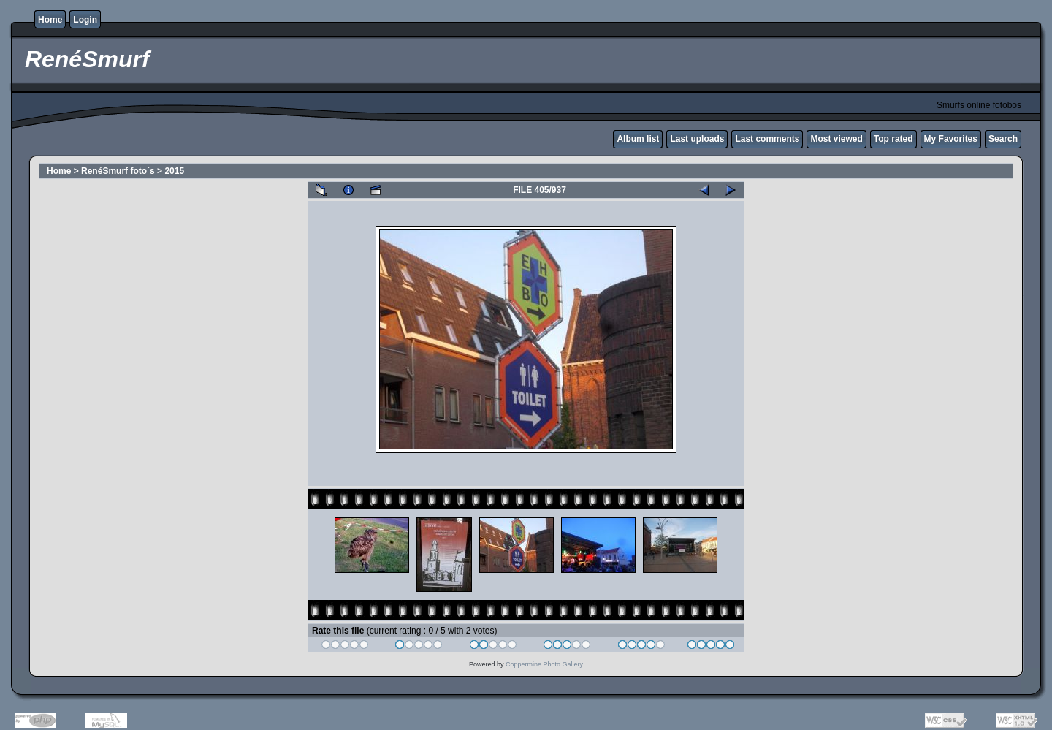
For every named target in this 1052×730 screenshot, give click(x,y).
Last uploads (697, 139)
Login (85, 20)
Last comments (767, 139)
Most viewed (836, 139)
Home (50, 20)
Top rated (893, 139)
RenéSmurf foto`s (118, 171)
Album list (638, 139)
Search (1003, 139)
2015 (174, 171)
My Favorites (950, 139)
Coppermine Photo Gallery (544, 664)
